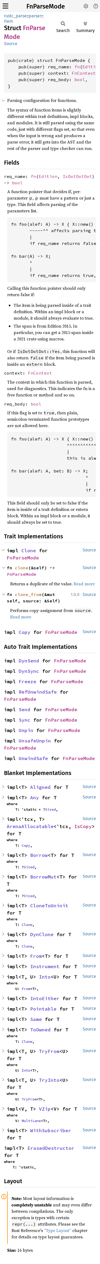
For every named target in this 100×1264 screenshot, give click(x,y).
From (36, 956)
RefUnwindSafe (38, 692)
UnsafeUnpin (35, 741)
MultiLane (31, 1120)
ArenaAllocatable (30, 826)
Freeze (27, 681)
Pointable (43, 1009)
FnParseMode (45, 6)
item (8, 21)
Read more (84, 584)
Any (34, 797)
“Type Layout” (57, 1230)
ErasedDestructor (50, 1148)
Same (36, 1019)
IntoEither (44, 998)
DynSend (29, 661)
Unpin (26, 730)
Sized (50, 809)
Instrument (44, 966)
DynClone (42, 934)
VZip (45, 1109)
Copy (24, 632)
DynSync (29, 671)
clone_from (28, 594)
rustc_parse (15, 15)
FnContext (84, 73)
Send (24, 709)
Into (45, 977)
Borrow (39, 855)
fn (77, 66)
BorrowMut (43, 877)
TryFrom (49, 1051)
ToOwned (40, 1030)
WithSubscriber (50, 1130)
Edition (48, 176)
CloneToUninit (49, 906)
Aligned (40, 787)
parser (35, 15)
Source (10, 43)
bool (79, 79)
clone (21, 567)
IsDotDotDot (77, 176)
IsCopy (83, 826)
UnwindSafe (33, 758)
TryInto (49, 1080)
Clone (28, 550)
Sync (24, 720)
